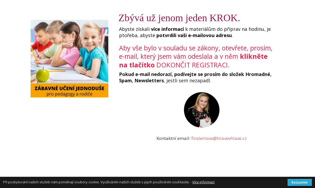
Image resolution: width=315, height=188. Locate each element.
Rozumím (299, 182)
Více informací (203, 182)
